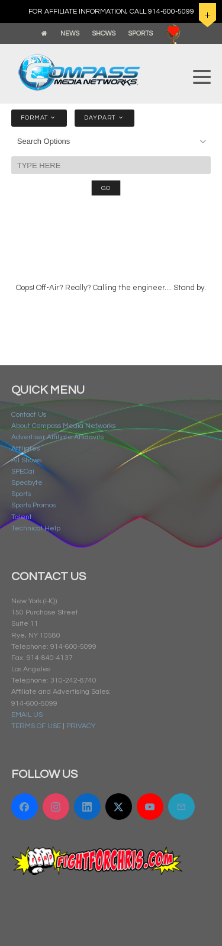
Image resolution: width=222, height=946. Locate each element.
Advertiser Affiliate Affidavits (57, 437)
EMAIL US (27, 715)
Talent (21, 517)
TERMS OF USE (36, 726)
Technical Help (35, 528)
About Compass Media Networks (63, 426)
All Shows (26, 460)
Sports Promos (33, 505)
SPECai (22, 471)
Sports (21, 494)
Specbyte (27, 483)
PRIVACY (80, 726)
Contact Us (28, 415)
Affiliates (25, 448)
